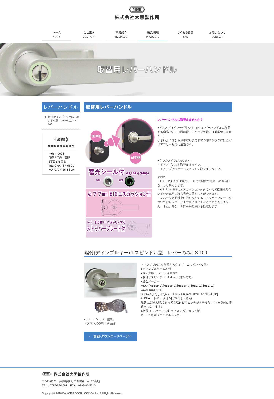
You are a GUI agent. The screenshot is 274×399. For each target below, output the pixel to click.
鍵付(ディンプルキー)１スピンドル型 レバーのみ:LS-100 (146, 252)
